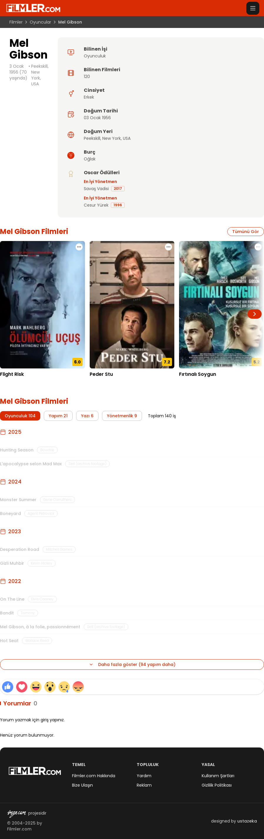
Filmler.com (19, 829)
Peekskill (92, 138)
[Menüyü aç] (252, 8)
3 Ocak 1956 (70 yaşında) (18, 72)
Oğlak (90, 159)
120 (87, 76)
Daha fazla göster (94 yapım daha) (132, 664)
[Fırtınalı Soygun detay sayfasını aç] (221, 304)
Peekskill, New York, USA (40, 75)
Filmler (16, 22)
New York (111, 138)
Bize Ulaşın (82, 785)
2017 (118, 188)
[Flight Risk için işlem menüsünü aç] (79, 246)
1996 (117, 204)
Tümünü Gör (245, 232)
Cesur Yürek (96, 205)
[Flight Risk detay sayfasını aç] (42, 304)
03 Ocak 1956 (97, 118)
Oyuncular (40, 22)
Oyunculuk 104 (20, 416)
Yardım (144, 776)
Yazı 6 (87, 416)
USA (127, 138)
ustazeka (247, 821)
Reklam (144, 785)
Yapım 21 (58, 416)
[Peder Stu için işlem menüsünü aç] (168, 246)
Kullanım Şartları (218, 776)
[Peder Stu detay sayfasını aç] (132, 304)
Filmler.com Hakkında (93, 776)
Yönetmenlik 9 (122, 416)
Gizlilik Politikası (217, 785)
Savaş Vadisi (96, 189)
